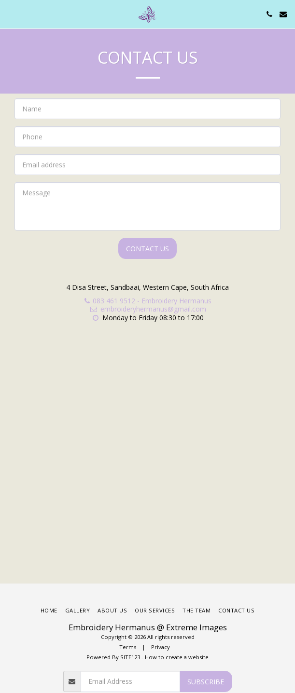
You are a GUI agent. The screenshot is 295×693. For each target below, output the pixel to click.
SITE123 (130, 657)
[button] (10, 14)
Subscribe (205, 681)
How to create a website (177, 657)
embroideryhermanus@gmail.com (147, 308)
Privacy (160, 647)
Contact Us (147, 248)
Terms (127, 647)
